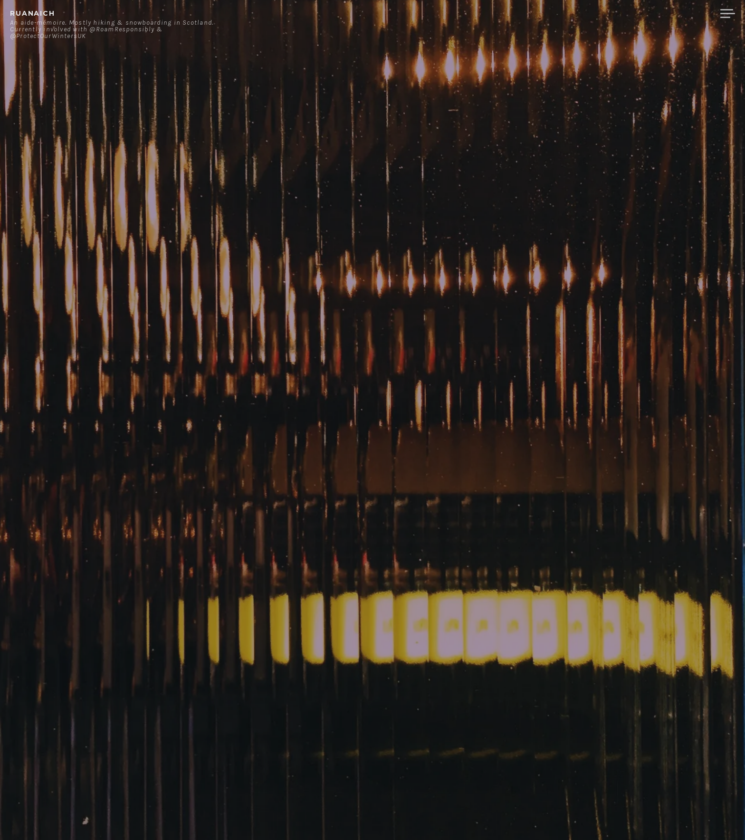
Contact (614, 14)
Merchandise (677, 14)
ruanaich (32, 13)
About (568, 14)
